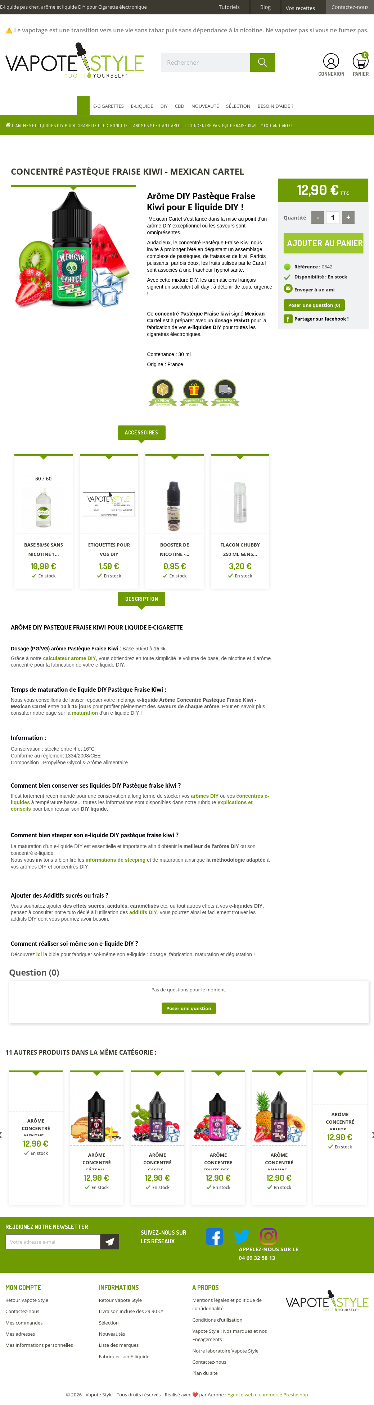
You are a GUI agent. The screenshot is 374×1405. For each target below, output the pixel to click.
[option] (43, 523)
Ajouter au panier (325, 243)
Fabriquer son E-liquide (124, 1356)
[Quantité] (332, 217)
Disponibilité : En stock (320, 276)
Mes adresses (20, 1334)
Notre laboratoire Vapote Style (225, 1351)
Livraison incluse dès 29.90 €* (131, 1311)
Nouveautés (112, 1334)
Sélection (109, 1322)
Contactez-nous (350, 7)
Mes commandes (23, 1322)
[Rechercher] (218, 62)
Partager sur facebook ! (321, 318)
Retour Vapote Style (26, 1300)
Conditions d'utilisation (217, 1320)
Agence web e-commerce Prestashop (267, 1394)
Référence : (307, 266)
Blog (265, 7)
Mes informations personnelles (39, 1345)
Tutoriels (229, 7)
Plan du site (204, 1373)
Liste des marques (119, 1345)
